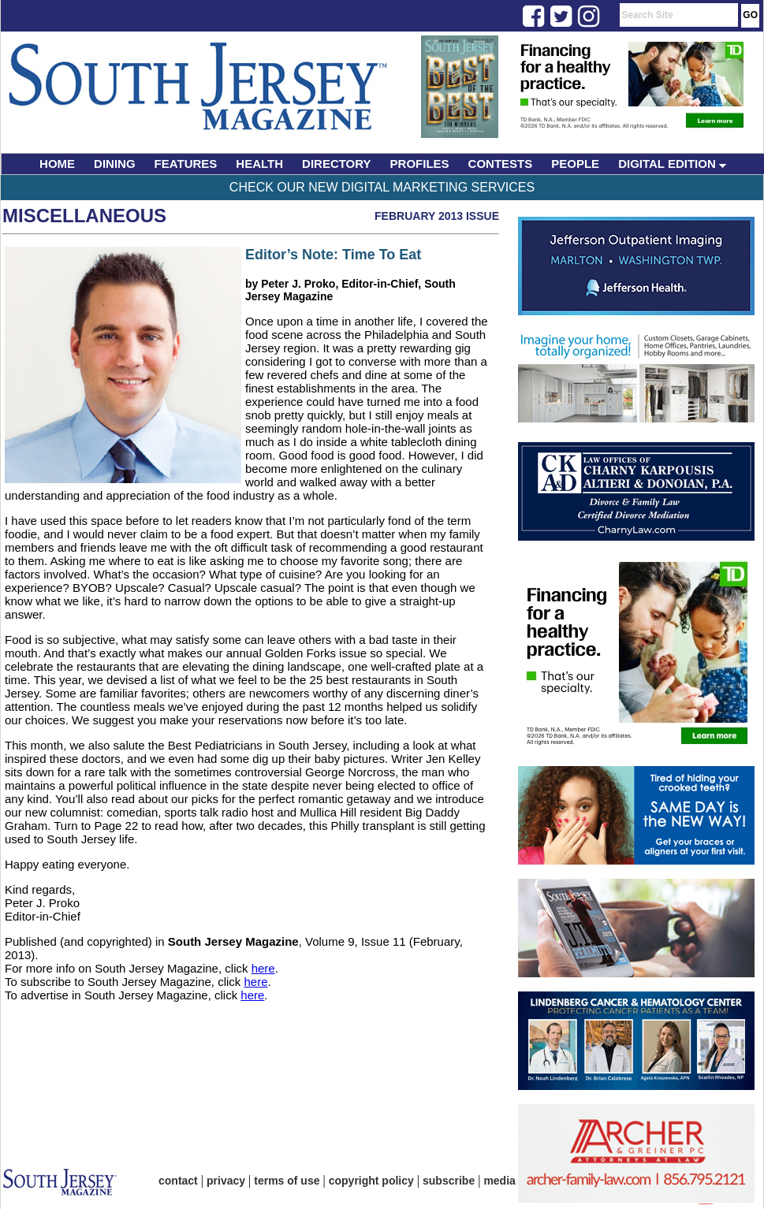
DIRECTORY (336, 163)
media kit (507, 1180)
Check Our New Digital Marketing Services (382, 187)
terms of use (286, 1180)
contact (178, 1180)
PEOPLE (575, 163)
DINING (115, 163)
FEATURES (186, 163)
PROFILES (419, 163)
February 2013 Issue (437, 216)
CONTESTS (500, 163)
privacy (226, 1180)
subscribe (449, 1180)
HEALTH (259, 163)
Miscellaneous (84, 215)
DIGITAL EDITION (672, 163)
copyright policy (371, 1180)
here (263, 968)
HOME (57, 163)
